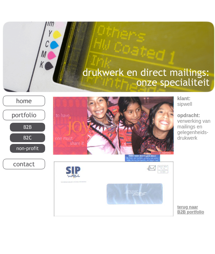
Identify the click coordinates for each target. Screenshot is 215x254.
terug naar (187, 207)
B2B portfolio (190, 212)
